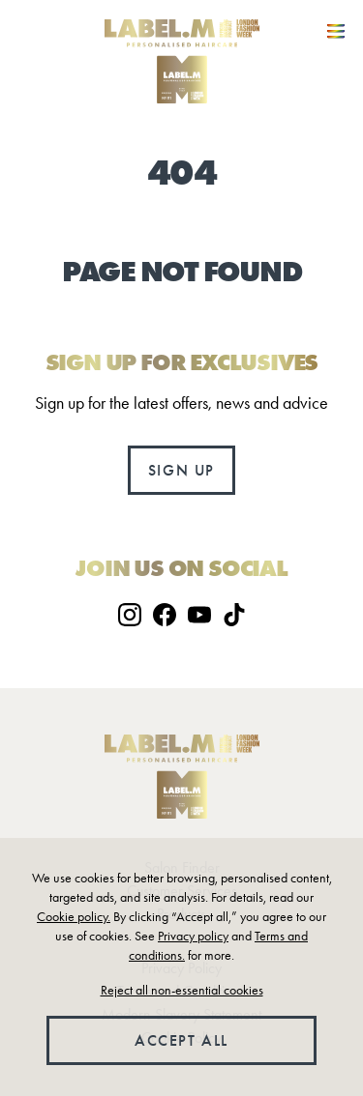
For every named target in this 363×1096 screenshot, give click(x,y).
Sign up (181, 470)
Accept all (181, 1040)
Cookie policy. (73, 917)
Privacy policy (193, 936)
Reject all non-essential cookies (182, 990)
